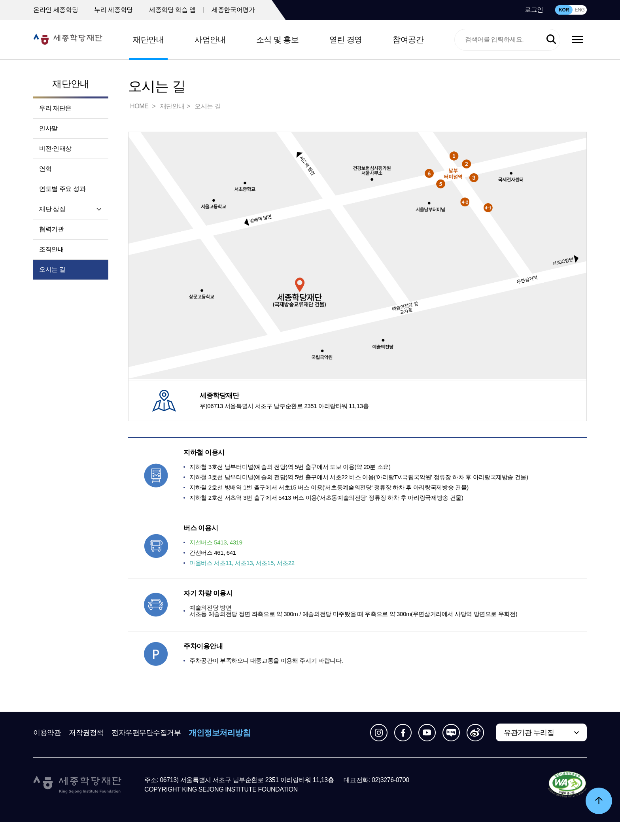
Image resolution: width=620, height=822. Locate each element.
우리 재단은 (55, 108)
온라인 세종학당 (55, 9)
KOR (564, 10)
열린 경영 (345, 39)
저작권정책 (86, 732)
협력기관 (51, 229)
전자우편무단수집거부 (146, 732)
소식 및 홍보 (277, 39)
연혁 (45, 168)
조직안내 (51, 249)
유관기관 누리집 (529, 733)
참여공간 (408, 39)
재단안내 (148, 39)
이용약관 (47, 732)
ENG (579, 10)
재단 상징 (52, 209)
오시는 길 (52, 269)
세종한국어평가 (233, 9)
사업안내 (210, 39)
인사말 (48, 128)
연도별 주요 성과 (62, 188)
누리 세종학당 (113, 9)
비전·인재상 (55, 148)
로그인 (534, 9)
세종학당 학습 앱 (172, 9)
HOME (140, 106)
